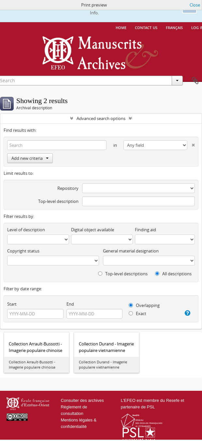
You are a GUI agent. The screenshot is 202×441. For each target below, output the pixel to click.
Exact (137, 313)
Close (195, 5)
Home (121, 27)
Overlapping (144, 305)
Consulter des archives (82, 400)
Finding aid (145, 230)
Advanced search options (101, 118)
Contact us (146, 27)
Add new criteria (30, 158)
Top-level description (58, 201)
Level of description (26, 230)
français (174, 27)
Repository (68, 188)
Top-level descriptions (123, 274)
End (70, 304)
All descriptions (173, 274)
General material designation (131, 251)
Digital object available (92, 230)
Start (12, 304)
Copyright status (23, 251)
